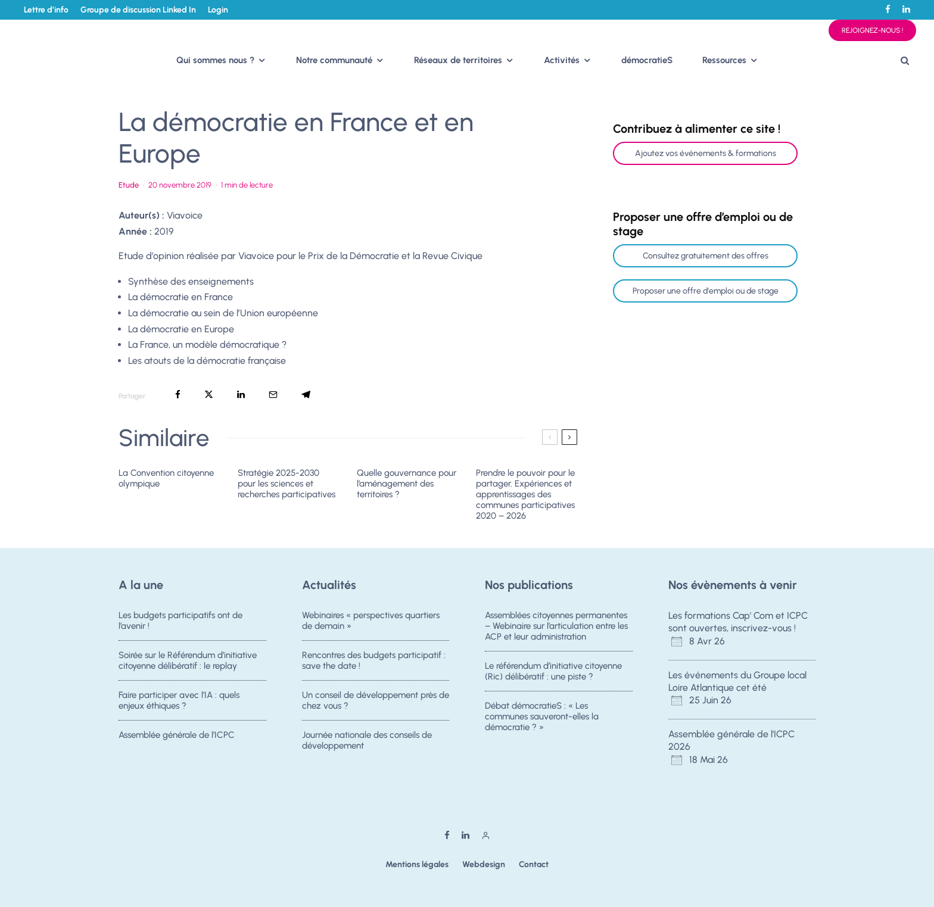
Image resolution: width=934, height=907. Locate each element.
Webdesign (483, 864)
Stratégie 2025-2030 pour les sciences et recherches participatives (286, 483)
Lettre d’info (46, 10)
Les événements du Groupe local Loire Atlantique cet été (737, 681)
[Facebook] (887, 9)
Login (218, 10)
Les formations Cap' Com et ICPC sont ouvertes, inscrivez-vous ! (738, 622)
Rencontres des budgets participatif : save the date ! (374, 660)
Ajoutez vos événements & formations (705, 153)
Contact (534, 864)
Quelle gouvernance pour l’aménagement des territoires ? (406, 483)
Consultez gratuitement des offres (705, 256)
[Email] (273, 394)
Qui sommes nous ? (215, 60)
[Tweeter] (208, 394)
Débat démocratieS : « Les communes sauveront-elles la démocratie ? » (542, 718)
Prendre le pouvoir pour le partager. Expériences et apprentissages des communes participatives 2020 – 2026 (525, 494)
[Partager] (177, 394)
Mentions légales (417, 864)
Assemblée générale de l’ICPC (177, 739)
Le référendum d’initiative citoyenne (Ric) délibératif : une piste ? (553, 671)
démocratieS (647, 60)
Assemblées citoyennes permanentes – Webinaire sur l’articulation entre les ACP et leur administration (556, 626)
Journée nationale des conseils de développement (367, 745)
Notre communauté (334, 60)
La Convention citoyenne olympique (166, 478)
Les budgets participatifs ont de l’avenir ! (180, 620)
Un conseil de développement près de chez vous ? (375, 701)
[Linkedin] (906, 9)
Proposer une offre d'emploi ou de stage (706, 291)
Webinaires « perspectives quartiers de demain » (371, 620)
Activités (562, 60)
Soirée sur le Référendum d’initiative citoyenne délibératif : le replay (188, 660)
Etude (129, 184)
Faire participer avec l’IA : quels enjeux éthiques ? (179, 701)
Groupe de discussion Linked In (138, 10)
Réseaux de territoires (458, 60)
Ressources (724, 60)
